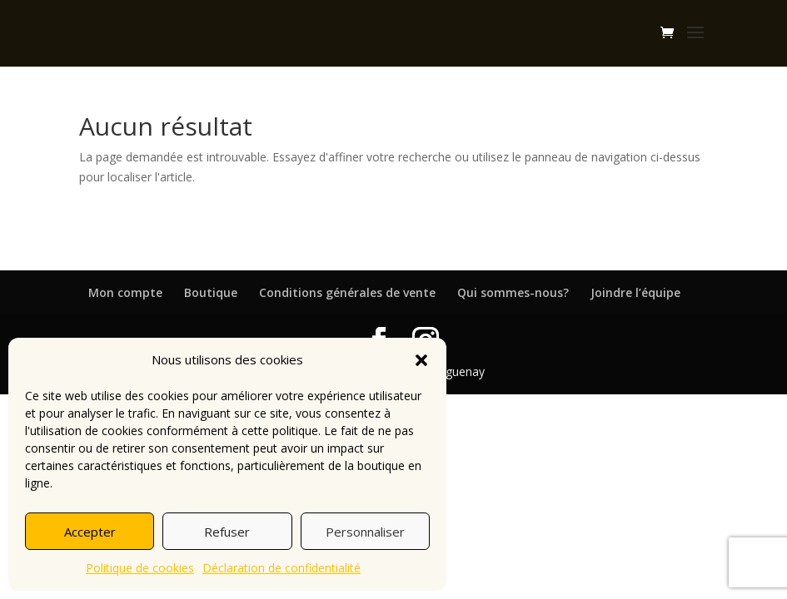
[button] (421, 360)
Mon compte (125, 292)
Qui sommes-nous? (513, 292)
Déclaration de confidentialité (281, 568)
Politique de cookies (140, 568)
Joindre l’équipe (635, 292)
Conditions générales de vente (347, 292)
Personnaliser (365, 531)
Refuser (227, 531)
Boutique (210, 292)
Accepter (90, 531)
